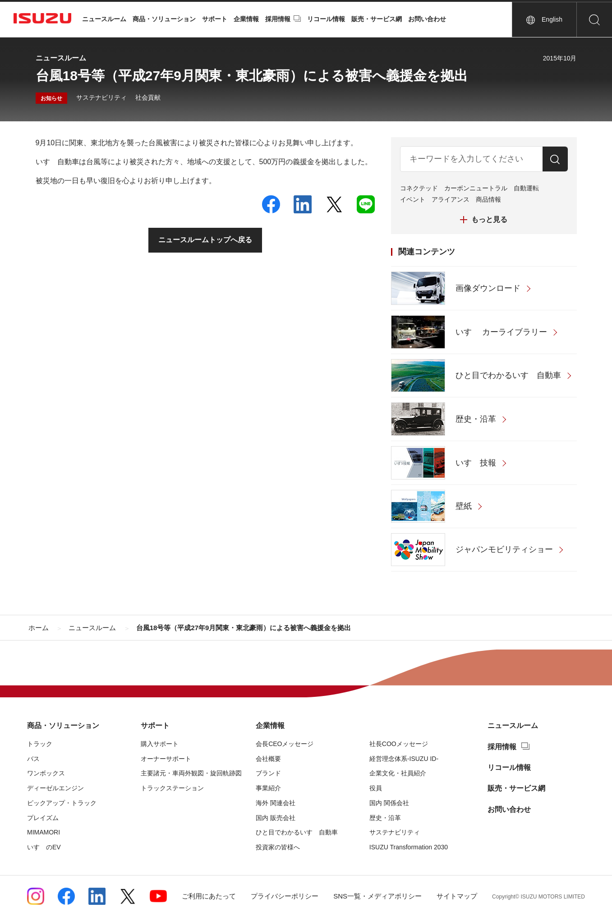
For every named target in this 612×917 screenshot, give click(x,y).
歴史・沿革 (385, 817)
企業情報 (246, 19)
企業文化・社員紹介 (397, 773)
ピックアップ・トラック (62, 802)
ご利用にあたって (209, 896)
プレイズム (43, 817)
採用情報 (277, 19)
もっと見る (489, 219)
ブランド (268, 773)
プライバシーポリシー (284, 896)
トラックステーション (172, 788)
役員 (375, 788)
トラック (39, 743)
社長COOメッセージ (398, 743)
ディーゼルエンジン (55, 788)
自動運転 (526, 188)
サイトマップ (457, 896)
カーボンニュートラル (475, 188)
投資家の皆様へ (278, 847)
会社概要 (268, 758)
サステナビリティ (101, 97)
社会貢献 (148, 97)
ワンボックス (46, 773)
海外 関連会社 (275, 802)
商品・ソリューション (164, 19)
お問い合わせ (427, 19)
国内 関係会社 (389, 802)
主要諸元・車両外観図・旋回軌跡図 (191, 773)
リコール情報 (326, 19)
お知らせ (51, 98)
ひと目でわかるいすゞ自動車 (297, 832)
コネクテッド (419, 188)
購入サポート (160, 743)
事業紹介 (268, 788)
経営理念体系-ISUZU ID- (403, 758)
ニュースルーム (104, 19)
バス (33, 758)
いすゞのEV (44, 847)
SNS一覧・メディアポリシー (377, 896)
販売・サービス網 (376, 19)
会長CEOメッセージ (284, 743)
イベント (412, 199)
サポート (214, 19)
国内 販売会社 (275, 817)
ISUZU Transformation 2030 (408, 847)
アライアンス (450, 199)
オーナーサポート (166, 758)
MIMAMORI (43, 832)
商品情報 (488, 199)
